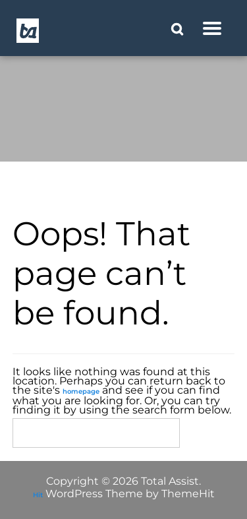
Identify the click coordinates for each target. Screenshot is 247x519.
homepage (81, 391)
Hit (38, 495)
